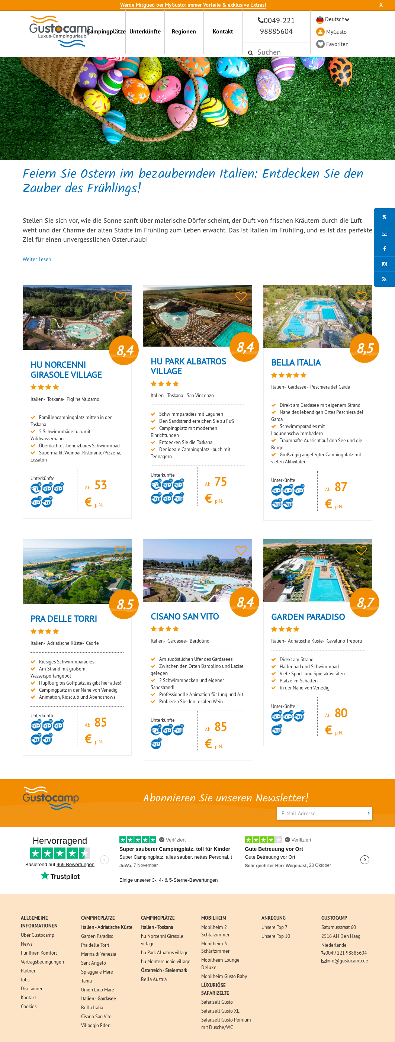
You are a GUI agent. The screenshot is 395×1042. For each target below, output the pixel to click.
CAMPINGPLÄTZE (98, 918)
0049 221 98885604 (346, 953)
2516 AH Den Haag (340, 936)
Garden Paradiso (97, 936)
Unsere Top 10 (275, 936)
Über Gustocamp (37, 935)
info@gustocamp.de (347, 961)
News (26, 944)
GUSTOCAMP (334, 918)
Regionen (184, 31)
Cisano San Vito (96, 1016)
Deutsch (334, 19)
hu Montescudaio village (165, 961)
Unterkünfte (145, 31)
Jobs (25, 979)
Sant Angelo (93, 963)
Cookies (28, 1006)
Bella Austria (154, 979)
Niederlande (334, 945)
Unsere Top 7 (274, 927)
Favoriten (337, 44)
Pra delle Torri (95, 945)
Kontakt (223, 31)
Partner (28, 971)
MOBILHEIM (213, 918)
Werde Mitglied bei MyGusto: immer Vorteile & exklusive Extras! (193, 4)
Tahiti (86, 981)
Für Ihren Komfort (39, 953)
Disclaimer (31, 988)
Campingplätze (106, 31)
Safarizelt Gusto (217, 1002)
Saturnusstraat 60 (338, 927)
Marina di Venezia (98, 954)
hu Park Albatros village (165, 952)
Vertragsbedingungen (42, 962)
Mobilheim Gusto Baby (224, 976)
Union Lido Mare (97, 990)
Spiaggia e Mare (97, 972)
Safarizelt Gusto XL (220, 1011)
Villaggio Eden (95, 1025)
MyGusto (336, 31)
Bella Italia (92, 1007)
